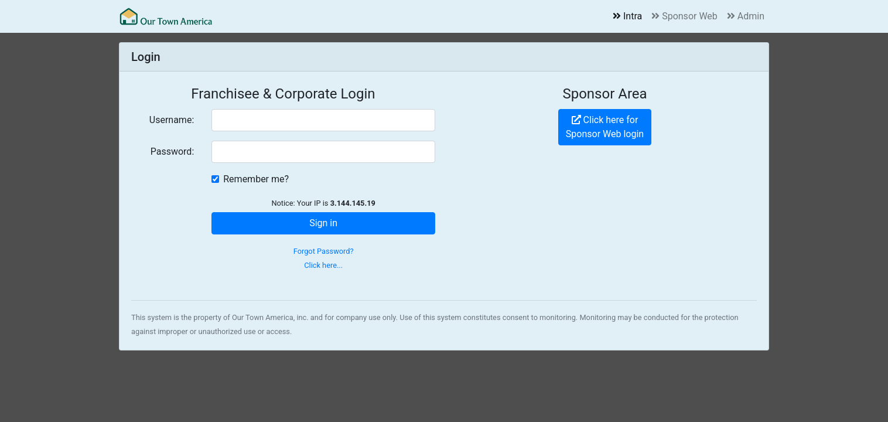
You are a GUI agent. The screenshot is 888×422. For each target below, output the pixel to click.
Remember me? (256, 179)
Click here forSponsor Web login (605, 126)
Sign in (323, 223)
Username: (171, 119)
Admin (745, 16)
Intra (627, 16)
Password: (172, 151)
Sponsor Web (684, 16)
